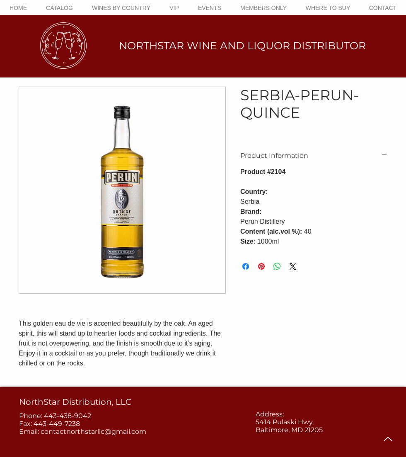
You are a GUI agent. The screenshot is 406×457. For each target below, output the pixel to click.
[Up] (388, 439)
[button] (121, 8)
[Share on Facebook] (246, 266)
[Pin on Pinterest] (261, 266)
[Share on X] (293, 266)
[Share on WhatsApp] (277, 266)
